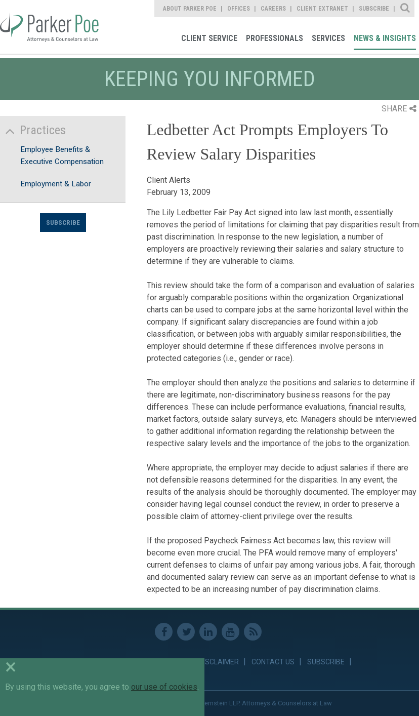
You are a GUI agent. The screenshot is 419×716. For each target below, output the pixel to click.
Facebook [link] (164, 632)
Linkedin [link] (208, 632)
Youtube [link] (230, 632)
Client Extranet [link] (322, 8)
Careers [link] (273, 8)
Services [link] (328, 38)
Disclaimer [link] (219, 662)
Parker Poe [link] (50, 27)
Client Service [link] (209, 38)
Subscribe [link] (374, 8)
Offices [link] (238, 8)
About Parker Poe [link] (190, 8)
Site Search (405, 8)
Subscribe (63, 222)
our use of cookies (164, 687)
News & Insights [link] (385, 38)
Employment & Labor (55, 183)
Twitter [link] (186, 632)
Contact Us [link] (273, 662)
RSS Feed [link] (253, 632)
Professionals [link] (274, 38)
